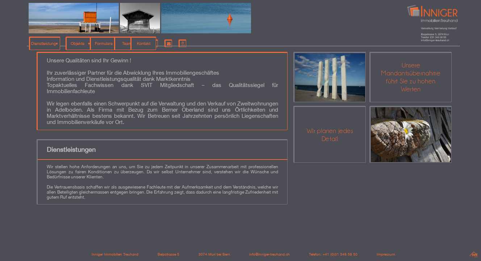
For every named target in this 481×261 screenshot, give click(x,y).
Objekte (85, 41)
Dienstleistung (44, 41)
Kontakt (196, 41)
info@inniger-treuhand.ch (269, 254)
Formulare (120, 41)
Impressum (386, 254)
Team (158, 41)
